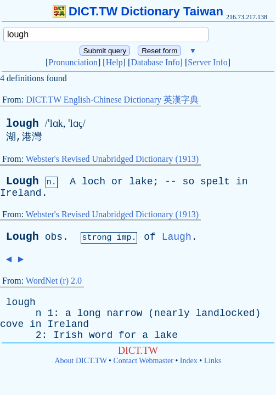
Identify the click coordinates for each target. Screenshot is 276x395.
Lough (22, 181)
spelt (215, 181)
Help (114, 62)
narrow (125, 313)
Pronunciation (73, 62)
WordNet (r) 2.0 (54, 280)
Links (213, 361)
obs (54, 237)
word (100, 335)
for (127, 335)
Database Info (155, 62)
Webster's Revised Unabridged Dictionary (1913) (112, 158)
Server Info (207, 62)
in (242, 181)
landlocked (225, 313)
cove (12, 324)
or (117, 181)
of (150, 237)
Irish (68, 335)
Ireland (21, 193)
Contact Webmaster (143, 361)
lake (141, 181)
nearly (172, 313)
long (88, 313)
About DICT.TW (80, 361)
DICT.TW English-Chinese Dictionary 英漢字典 (112, 99)
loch (93, 181)
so (189, 181)
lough (22, 123)
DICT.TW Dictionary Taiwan (138, 11)
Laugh (176, 237)
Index (189, 361)
